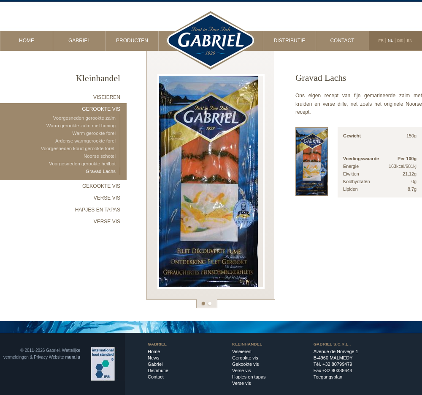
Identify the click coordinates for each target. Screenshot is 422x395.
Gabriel (79, 41)
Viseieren (106, 97)
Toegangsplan (328, 376)
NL (390, 40)
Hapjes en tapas (97, 210)
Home (26, 41)
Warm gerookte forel (94, 133)
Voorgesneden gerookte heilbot (82, 163)
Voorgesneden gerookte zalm (84, 118)
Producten (132, 41)
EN (409, 40)
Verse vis (107, 198)
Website (56, 357)
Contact (342, 41)
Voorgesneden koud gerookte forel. (78, 148)
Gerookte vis (101, 109)
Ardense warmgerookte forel (85, 140)
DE (400, 40)
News (154, 357)
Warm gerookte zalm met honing (81, 125)
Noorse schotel (100, 156)
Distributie (290, 41)
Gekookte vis (101, 186)
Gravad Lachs (101, 171)
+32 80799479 (337, 364)
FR (381, 40)
